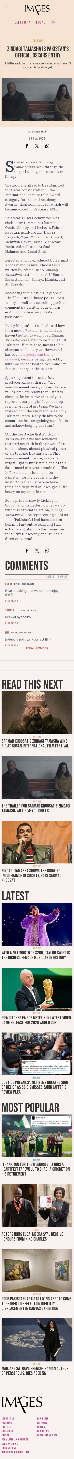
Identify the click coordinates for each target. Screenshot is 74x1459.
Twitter (6, 1427)
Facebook (7, 1422)
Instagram (7, 1431)
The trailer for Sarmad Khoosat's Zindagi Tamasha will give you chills (36, 808)
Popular (62, 577)
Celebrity (22, 22)
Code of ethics (10, 1443)
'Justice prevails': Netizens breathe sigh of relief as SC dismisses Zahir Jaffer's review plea (35, 1087)
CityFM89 (42, 1422)
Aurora (41, 1427)
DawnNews (43, 1431)
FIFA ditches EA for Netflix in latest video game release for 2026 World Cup (36, 1020)
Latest (50, 577)
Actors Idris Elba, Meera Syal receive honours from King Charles (32, 1236)
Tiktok (5, 1435)
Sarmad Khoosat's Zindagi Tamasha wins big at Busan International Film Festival (35, 743)
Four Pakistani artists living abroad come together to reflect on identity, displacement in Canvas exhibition (36, 1303)
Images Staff (39, 131)
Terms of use (9, 1448)
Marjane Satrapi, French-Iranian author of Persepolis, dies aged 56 (35, 1371)
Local (40, 22)
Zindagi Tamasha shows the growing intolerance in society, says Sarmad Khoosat (31, 875)
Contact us (8, 1418)
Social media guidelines (15, 1439)
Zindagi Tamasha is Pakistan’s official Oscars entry (38, 52)
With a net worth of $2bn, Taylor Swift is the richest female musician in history (36, 955)
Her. (54, 22)
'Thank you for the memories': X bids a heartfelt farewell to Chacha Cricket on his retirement (36, 1169)
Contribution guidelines (16, 1452)
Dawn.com (42, 1418)
